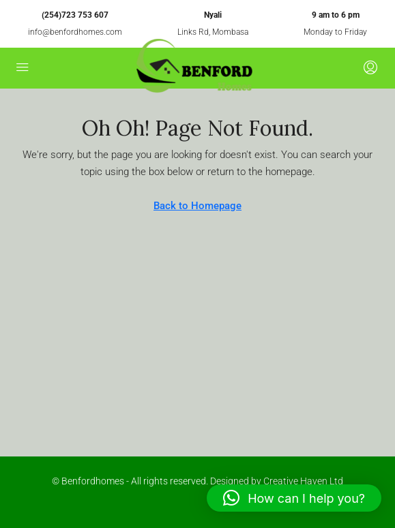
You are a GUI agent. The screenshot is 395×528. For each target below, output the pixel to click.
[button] (294, 498)
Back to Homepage (197, 206)
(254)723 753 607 (75, 15)
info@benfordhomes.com (75, 32)
